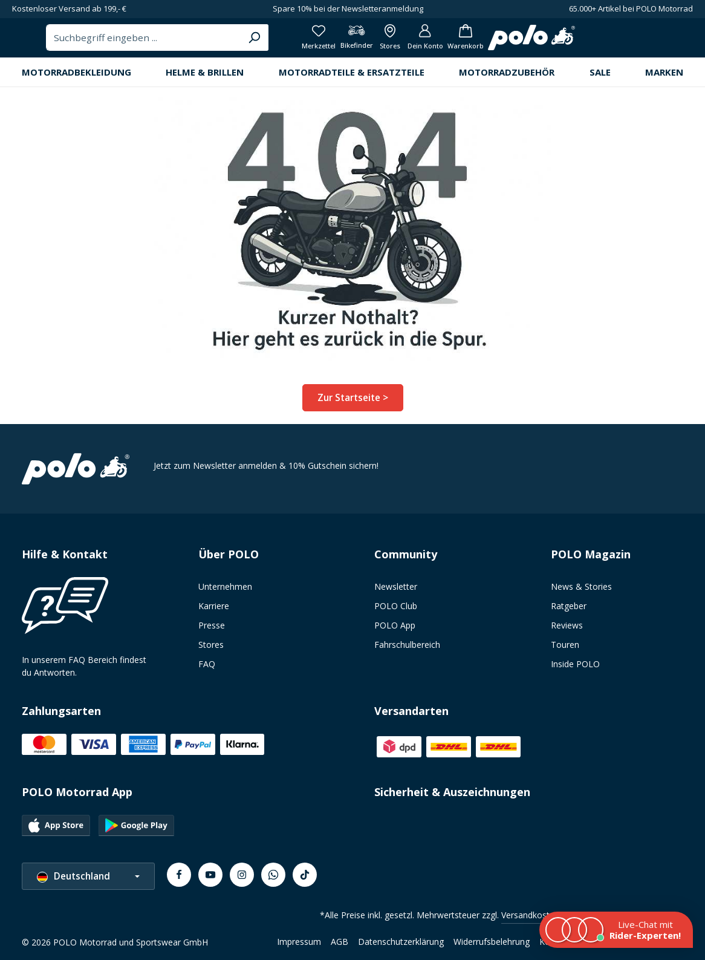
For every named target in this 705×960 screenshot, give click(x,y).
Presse (211, 630)
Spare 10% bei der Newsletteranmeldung (348, 8)
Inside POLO (575, 668)
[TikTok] (305, 879)
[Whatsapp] (273, 879)
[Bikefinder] (540, 42)
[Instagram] (242, 879)
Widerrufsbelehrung (491, 946)
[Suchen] (427, 42)
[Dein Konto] (617, 42)
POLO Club (395, 610)
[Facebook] (179, 879)
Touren (565, 649)
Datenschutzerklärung (401, 946)
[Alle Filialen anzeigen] (578, 42)
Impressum (299, 946)
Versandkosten (530, 920)
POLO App (394, 630)
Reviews (567, 630)
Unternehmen (225, 591)
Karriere (213, 610)
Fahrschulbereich (407, 649)
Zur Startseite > (352, 406)
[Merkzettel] (499, 42)
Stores (211, 649)
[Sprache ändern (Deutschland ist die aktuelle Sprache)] (88, 881)
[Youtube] (210, 879)
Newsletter (395, 591)
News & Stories (581, 591)
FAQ (206, 668)
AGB (339, 946)
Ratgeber (568, 610)
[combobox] (318, 42)
